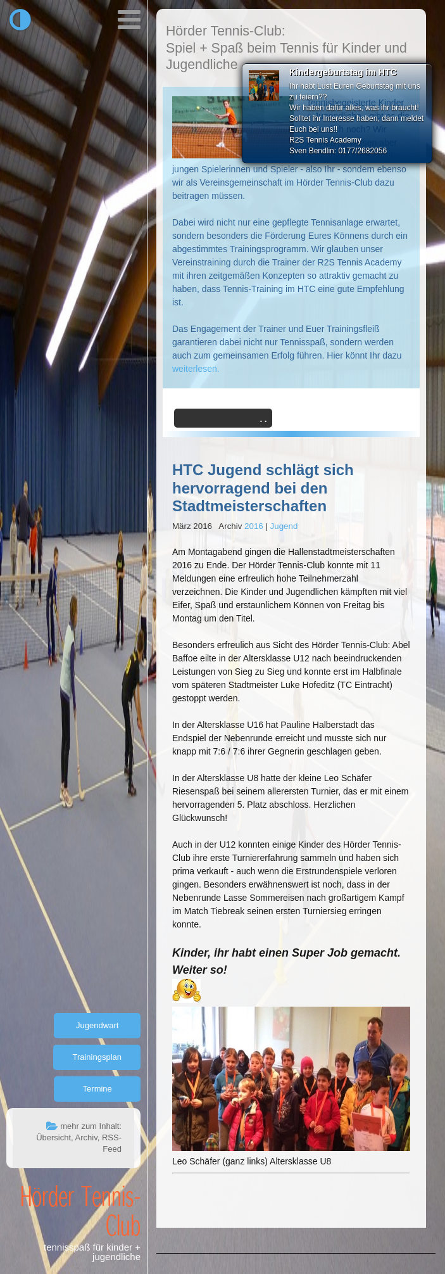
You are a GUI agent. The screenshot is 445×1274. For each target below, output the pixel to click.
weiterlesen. (196, 369)
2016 (253, 526)
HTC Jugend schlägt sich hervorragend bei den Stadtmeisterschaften (263, 488)
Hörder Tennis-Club (80, 1210)
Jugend (284, 526)
